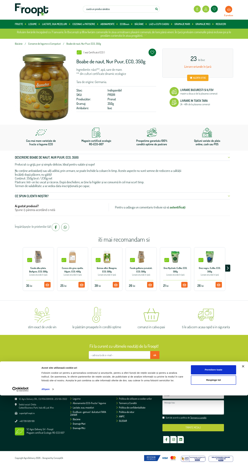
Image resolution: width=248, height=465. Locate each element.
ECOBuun (126, 24)
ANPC (120, 416)
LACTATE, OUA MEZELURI (56, 24)
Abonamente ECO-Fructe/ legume (88, 403)
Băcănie (75, 419)
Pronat (112, 99)
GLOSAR (121, 420)
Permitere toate (213, 439)
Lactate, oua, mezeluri (82, 407)
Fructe (74, 394)
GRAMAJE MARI (183, 24)
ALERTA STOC (198, 77)
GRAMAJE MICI (204, 24)
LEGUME (34, 24)
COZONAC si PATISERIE (85, 24)
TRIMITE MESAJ (193, 427)
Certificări (122, 394)
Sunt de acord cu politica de (125, 364)
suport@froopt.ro (27, 413)
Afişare (45, 458)
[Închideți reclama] (243, 436)
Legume (75, 398)
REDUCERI (221, 24)
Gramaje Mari (77, 423)
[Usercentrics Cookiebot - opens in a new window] (20, 458)
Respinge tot (213, 449)
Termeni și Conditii (126, 403)
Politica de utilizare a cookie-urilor (134, 398)
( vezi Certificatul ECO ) (94, 52)
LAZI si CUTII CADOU (160, 24)
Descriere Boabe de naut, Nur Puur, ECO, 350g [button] (122, 157)
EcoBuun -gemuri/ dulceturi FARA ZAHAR (88, 413)
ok (154, 355)
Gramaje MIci (77, 428)
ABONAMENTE (109, 24)
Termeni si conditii (140, 364)
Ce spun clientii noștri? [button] (122, 196)
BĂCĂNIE (141, 24)
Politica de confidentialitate (130, 407)
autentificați (178, 207)
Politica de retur (125, 412)
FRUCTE (20, 24)
